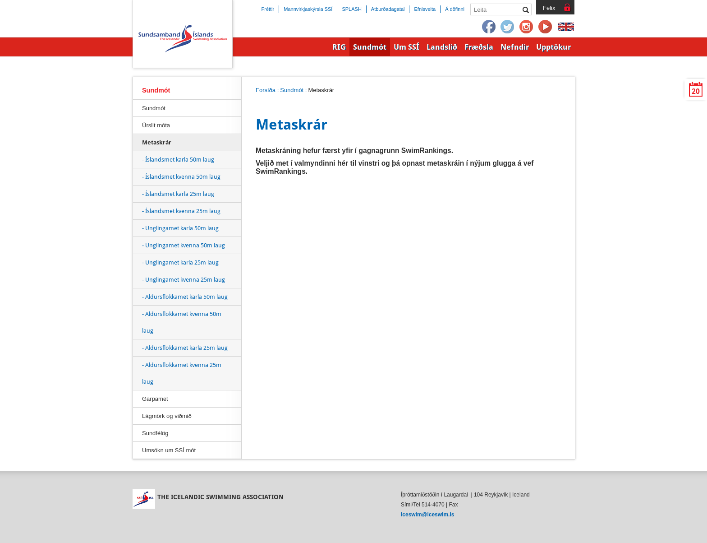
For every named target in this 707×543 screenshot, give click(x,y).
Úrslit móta (156, 125)
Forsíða (265, 90)
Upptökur (553, 46)
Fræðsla (478, 46)
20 (696, 91)
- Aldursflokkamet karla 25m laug (185, 347)
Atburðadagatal (388, 9)
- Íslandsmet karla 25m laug (178, 193)
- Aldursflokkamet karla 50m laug (185, 296)
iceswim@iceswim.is (427, 514)
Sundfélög (155, 433)
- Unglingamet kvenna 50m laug (183, 245)
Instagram (526, 27)
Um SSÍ (406, 46)
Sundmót (291, 90)
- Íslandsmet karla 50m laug (178, 159)
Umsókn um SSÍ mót (169, 450)
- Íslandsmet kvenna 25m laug (181, 211)
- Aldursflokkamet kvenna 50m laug (181, 322)
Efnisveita (425, 9)
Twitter (507, 27)
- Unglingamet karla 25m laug (180, 262)
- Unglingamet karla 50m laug (180, 228)
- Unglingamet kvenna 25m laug (183, 279)
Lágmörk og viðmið (167, 416)
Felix (549, 8)
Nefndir (514, 46)
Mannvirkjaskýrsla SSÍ (308, 9)
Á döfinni (454, 9)
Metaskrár (156, 142)
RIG (339, 46)
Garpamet (155, 398)
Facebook (489, 27)
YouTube (545, 27)
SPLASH (351, 9)
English (565, 27)
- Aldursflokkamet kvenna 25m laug (181, 373)
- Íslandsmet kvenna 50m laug (181, 176)
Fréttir (268, 9)
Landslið (442, 46)
